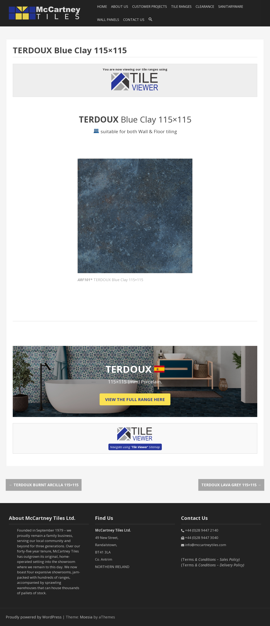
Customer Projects (149, 6)
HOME (102, 6)
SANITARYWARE (230, 6)
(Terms (210, 559)
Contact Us (133, 19)
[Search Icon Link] (150, 19)
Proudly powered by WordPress (34, 617)
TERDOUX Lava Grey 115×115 (231, 484)
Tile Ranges (181, 6)
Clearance (205, 6)
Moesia (86, 617)
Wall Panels (108, 19)
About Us (119, 6)
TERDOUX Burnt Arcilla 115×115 (43, 484)
